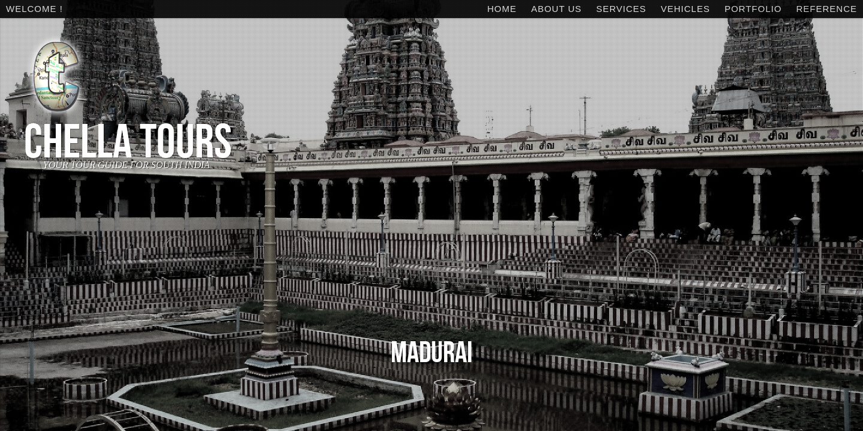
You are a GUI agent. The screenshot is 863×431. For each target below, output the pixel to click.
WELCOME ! (34, 9)
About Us (556, 9)
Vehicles (685, 9)
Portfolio (753, 9)
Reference (826, 9)
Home (502, 9)
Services (621, 9)
